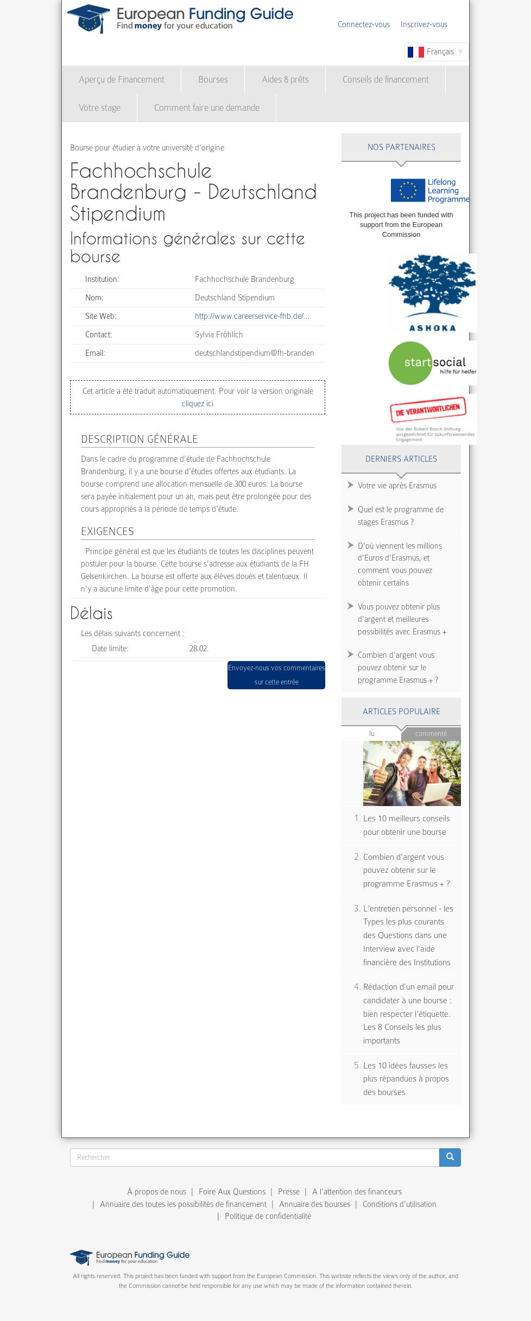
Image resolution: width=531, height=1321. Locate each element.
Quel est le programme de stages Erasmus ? (401, 515)
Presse (289, 1191)
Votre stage (100, 108)
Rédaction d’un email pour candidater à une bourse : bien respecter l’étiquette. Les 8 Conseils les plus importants (408, 1014)
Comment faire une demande (207, 108)
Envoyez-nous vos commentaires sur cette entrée (276, 675)
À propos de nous (156, 1191)
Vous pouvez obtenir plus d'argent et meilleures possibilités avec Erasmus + (402, 619)
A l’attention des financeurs (357, 1191)
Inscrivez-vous (424, 24)
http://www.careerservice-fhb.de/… (252, 316)
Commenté (431, 733)
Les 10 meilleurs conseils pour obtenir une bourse (406, 825)
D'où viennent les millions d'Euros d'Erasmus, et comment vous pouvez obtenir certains (400, 565)
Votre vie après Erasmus (397, 485)
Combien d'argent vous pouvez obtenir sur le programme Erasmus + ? (398, 667)
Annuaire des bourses (314, 1204)
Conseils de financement (386, 79)
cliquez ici (197, 403)
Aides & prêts (285, 79)
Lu (385, 733)
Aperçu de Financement (122, 79)
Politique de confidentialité (268, 1216)
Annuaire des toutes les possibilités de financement (183, 1204)
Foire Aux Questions (232, 1191)
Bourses (213, 79)
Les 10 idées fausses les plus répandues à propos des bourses (406, 1079)
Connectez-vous (364, 24)
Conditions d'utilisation (400, 1204)
